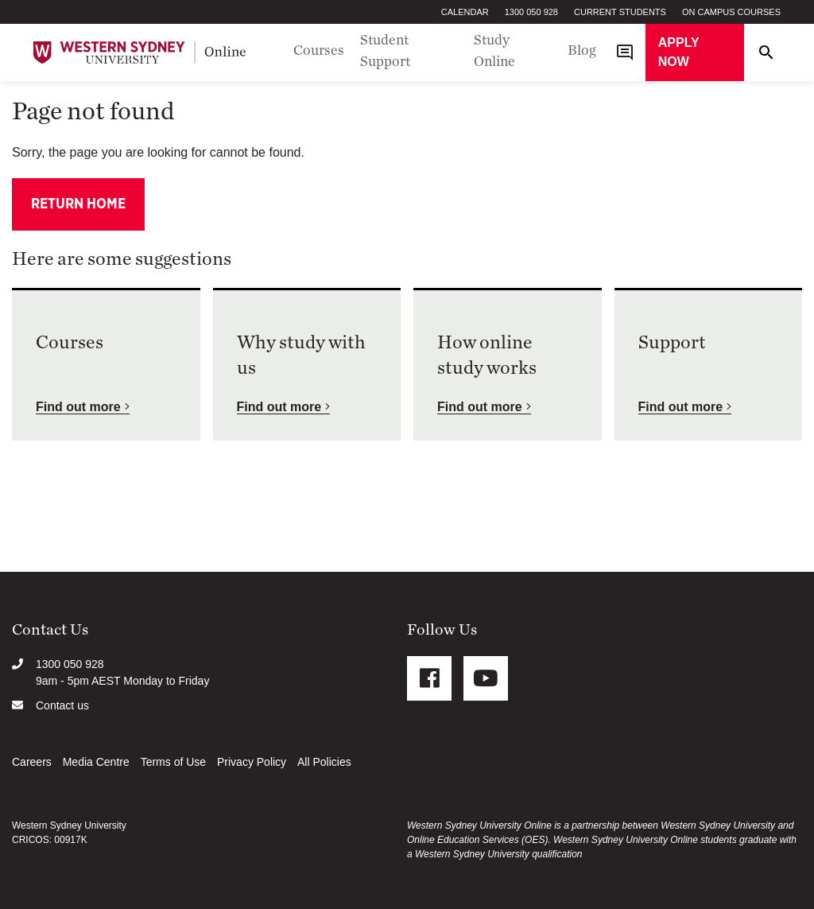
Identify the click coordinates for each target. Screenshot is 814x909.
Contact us (62, 705)
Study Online (494, 51)
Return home (78, 204)
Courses (318, 51)
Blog (582, 51)
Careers (32, 762)
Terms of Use (173, 762)
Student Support (385, 51)
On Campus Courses (731, 12)
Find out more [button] (78, 407)
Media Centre (96, 762)
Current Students (620, 12)
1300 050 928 (531, 12)
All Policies (324, 762)
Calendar (465, 12)
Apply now (679, 52)
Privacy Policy (251, 762)
